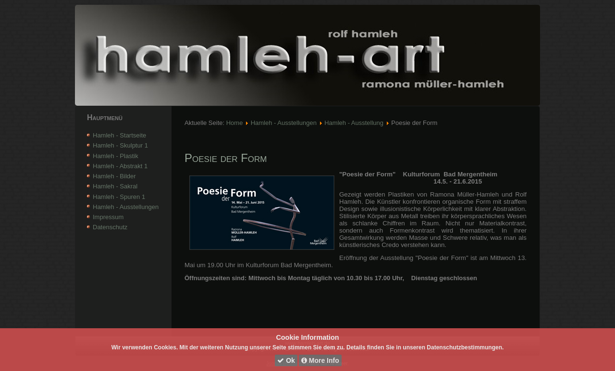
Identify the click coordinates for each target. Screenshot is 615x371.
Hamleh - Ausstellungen (126, 206)
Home (234, 122)
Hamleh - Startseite (119, 135)
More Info (320, 360)
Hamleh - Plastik (115, 156)
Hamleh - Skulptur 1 (120, 145)
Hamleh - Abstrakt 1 (120, 166)
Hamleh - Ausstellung (353, 122)
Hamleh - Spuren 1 (119, 196)
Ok (286, 360)
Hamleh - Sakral (115, 186)
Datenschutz (110, 227)
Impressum (108, 217)
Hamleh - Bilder (114, 176)
